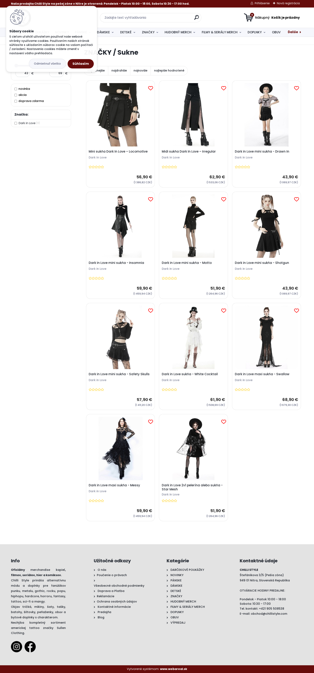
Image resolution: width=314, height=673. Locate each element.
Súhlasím (80, 63)
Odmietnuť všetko (47, 64)
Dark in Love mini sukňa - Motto (187, 263)
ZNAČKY (148, 32)
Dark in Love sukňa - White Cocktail (190, 374)
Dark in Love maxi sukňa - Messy (114, 485)
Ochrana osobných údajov (117, 601)
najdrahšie (119, 70)
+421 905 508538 (271, 609)
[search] (196, 19)
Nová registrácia (288, 3)
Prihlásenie (262, 3)
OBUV (276, 32)
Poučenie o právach (112, 575)
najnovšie (140, 70)
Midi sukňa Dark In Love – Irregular (189, 152)
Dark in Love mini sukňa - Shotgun (262, 263)
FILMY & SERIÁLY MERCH (219, 32)
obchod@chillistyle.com (269, 614)
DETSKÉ (126, 32)
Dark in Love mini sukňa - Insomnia (116, 263)
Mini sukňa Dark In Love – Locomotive (118, 152)
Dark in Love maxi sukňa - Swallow (262, 374)
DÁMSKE (103, 32)
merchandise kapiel (47, 570)
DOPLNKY (255, 32)
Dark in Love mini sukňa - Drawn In (262, 152)
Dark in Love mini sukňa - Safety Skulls (119, 374)
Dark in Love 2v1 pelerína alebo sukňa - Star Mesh (192, 487)
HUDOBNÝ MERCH (178, 32)
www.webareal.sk (173, 669)
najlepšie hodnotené (169, 70)
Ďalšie (293, 32)
